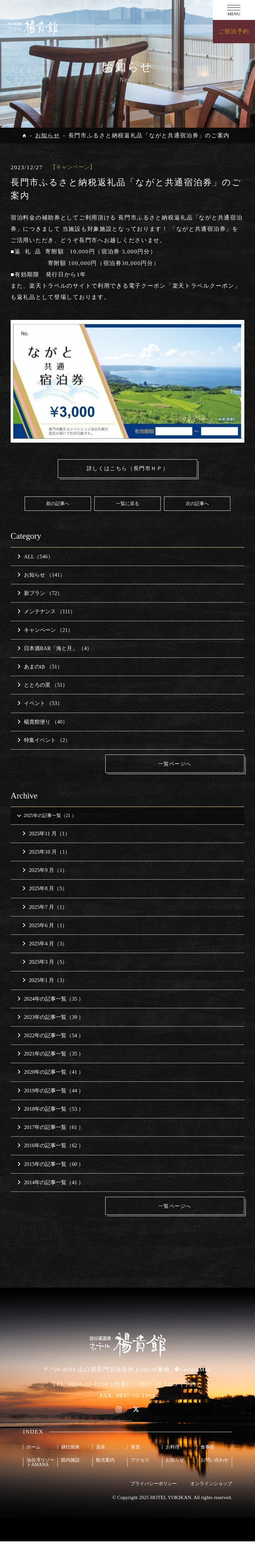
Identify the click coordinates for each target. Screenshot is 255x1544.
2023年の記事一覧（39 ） (50, 1019)
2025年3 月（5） (44, 964)
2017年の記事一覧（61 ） (50, 1129)
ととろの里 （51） (42, 685)
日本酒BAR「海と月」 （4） (54, 649)
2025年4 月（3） (44, 945)
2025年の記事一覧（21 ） (50, 817)
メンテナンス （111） (46, 612)
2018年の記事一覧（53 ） (50, 1111)
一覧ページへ (194, 764)
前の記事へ (57, 504)
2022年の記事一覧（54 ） (50, 1038)
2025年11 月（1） (46, 835)
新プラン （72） (39, 594)
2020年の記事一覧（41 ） (50, 1074)
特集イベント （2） (43, 741)
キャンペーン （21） (45, 630)
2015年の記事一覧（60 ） (50, 1166)
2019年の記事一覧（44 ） (50, 1092)
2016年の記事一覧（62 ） (50, 1148)
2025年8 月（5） (44, 891)
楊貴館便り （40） (42, 722)
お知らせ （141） (41, 575)
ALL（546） (35, 557)
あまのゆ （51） (39, 667)
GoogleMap (195, 1372)
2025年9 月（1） (44, 872)
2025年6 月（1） (44, 927)
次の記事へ (197, 504)
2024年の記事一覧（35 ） (50, 1001)
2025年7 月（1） (44, 909)
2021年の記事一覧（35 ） (50, 1056)
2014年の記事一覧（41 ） (50, 1184)
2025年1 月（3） (44, 982)
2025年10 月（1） (46, 854)
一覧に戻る (127, 504)
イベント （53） (39, 704)
